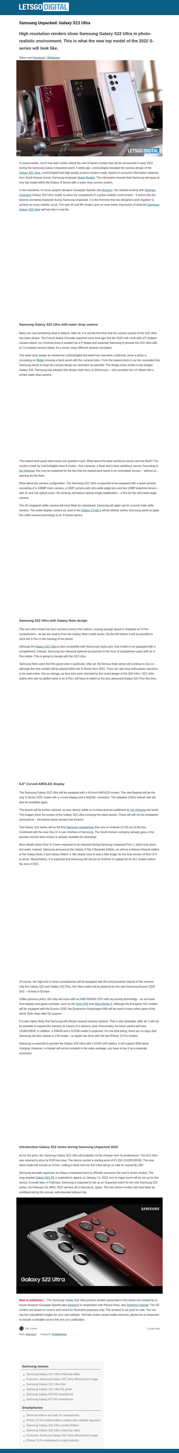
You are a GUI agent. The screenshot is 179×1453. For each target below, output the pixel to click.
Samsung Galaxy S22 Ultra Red (46, 1384)
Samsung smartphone (80, 827)
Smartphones (59, 1334)
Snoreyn (107, 190)
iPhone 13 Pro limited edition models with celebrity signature (63, 1420)
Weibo (40, 360)
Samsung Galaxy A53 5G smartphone (49, 1394)
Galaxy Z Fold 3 (91, 510)
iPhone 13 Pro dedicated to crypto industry (52, 1440)
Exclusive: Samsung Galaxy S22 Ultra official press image (62, 1379)
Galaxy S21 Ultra (46, 646)
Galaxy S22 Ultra (29, 172)
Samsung (31, 1334)
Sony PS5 (82, 1003)
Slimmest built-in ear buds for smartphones (52, 1415)
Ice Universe (27, 470)
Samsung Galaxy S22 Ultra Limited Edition (52, 1425)
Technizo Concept (137, 1305)
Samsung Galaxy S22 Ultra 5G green (49, 1389)
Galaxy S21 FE (45, 1177)
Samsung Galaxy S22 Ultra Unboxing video (53, 1374)
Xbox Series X (103, 1003)
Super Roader (86, 177)
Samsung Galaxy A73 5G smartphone (49, 1399)
